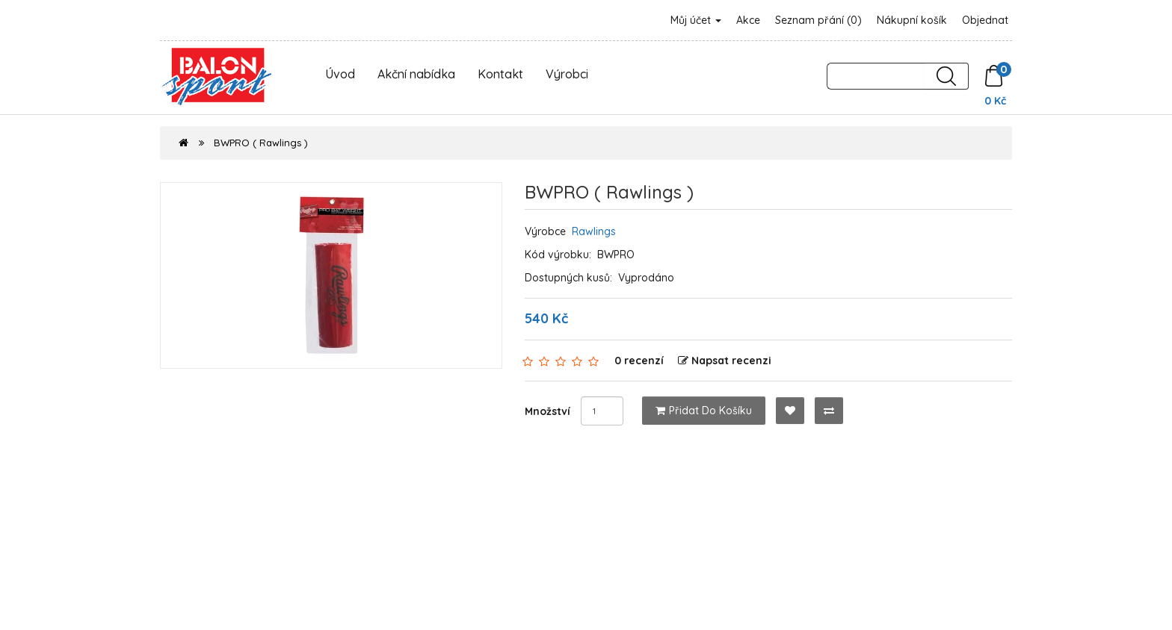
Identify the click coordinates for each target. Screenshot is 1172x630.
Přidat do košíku (704, 410)
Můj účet (695, 20)
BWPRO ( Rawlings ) (261, 143)
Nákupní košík (912, 20)
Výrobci (567, 73)
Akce (748, 20)
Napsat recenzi (724, 360)
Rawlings (594, 231)
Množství (547, 411)
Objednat (985, 20)
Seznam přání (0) (818, 20)
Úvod (340, 73)
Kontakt (500, 73)
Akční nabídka (416, 73)
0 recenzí (639, 360)
